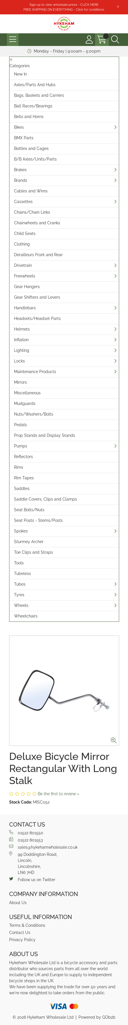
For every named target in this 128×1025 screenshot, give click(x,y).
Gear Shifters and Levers (37, 297)
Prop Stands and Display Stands (44, 435)
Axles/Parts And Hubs (35, 84)
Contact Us (19, 932)
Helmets (22, 329)
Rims (18, 467)
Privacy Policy (22, 939)
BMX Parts (24, 138)
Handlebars (25, 308)
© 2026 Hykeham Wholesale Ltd (43, 1017)
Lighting (21, 350)
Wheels (21, 605)
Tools (19, 563)
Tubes (19, 584)
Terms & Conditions (27, 925)
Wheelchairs (26, 616)
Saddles (21, 488)
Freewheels (24, 276)
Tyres (19, 594)
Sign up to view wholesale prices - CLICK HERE (64, 5)
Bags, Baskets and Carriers (39, 95)
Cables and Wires (31, 191)
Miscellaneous (27, 393)
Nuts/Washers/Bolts (33, 414)
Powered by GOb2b (96, 1017)
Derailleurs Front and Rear (38, 254)
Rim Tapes (24, 478)
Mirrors (20, 382)
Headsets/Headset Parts (37, 318)
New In (20, 74)
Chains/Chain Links (32, 212)
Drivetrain (23, 265)
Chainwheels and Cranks (37, 223)
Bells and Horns (29, 116)
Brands (20, 180)
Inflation (21, 339)
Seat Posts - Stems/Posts (38, 520)
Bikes (19, 127)
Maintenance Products (35, 371)
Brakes (20, 169)
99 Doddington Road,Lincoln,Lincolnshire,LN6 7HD (33, 863)
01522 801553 (26, 839)
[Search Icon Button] (115, 39)
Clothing (22, 244)
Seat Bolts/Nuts (29, 509)
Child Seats (25, 233)
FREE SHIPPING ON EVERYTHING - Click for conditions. (64, 9)
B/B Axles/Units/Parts (35, 159)
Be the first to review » (58, 794)
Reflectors (23, 456)
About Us (18, 902)
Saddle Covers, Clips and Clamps (45, 499)
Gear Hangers (27, 286)
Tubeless (22, 573)
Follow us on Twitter (32, 879)
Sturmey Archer (29, 541)
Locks (19, 361)
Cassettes (23, 201)
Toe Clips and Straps (33, 552)
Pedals (20, 424)
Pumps (20, 446)
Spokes (21, 531)
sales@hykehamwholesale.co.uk (43, 847)
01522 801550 (26, 832)
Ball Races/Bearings (33, 106)
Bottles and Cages (31, 148)
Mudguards (25, 403)
